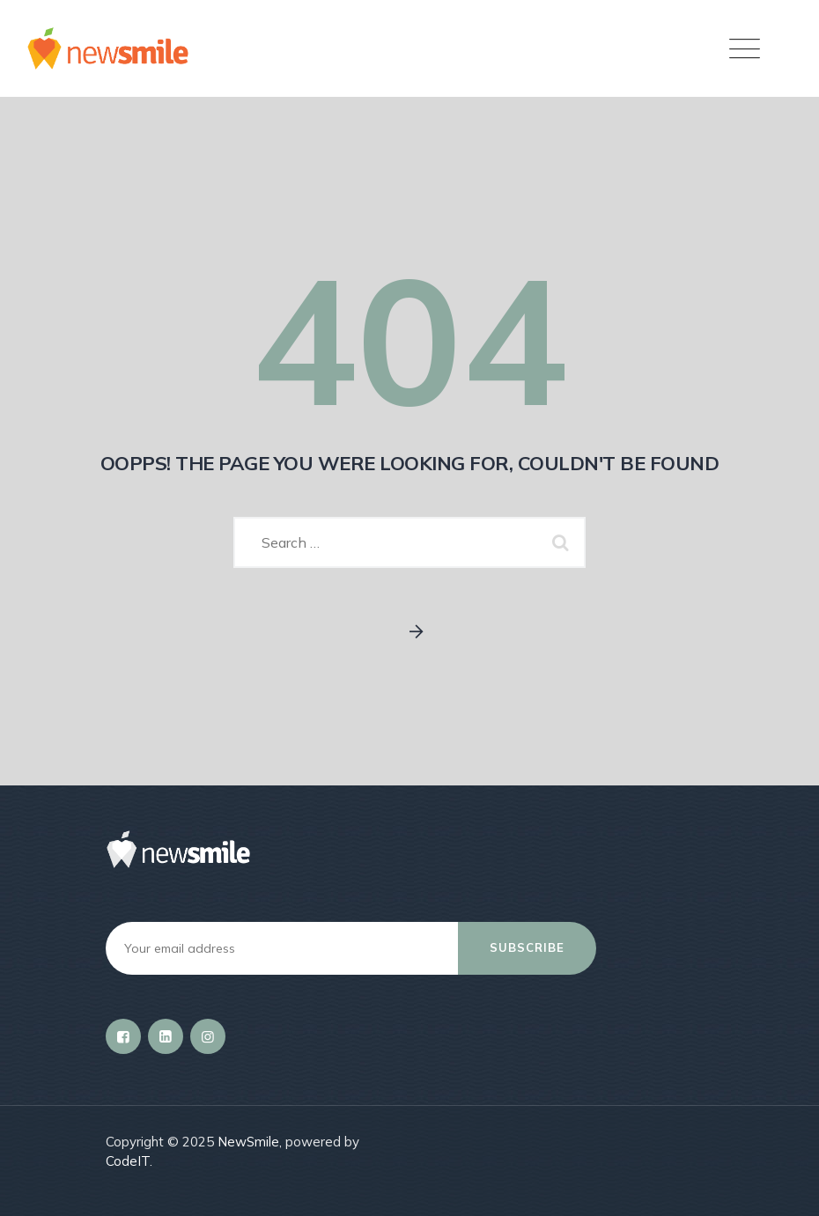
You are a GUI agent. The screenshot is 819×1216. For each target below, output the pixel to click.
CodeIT (128, 1161)
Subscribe (527, 947)
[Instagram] (207, 1036)
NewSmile (248, 1141)
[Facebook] (123, 1036)
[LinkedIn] (165, 1036)
